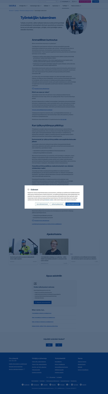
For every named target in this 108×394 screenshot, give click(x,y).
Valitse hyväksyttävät (57, 204)
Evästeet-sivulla (49, 200)
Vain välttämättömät (42, 204)
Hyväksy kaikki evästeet (73, 204)
